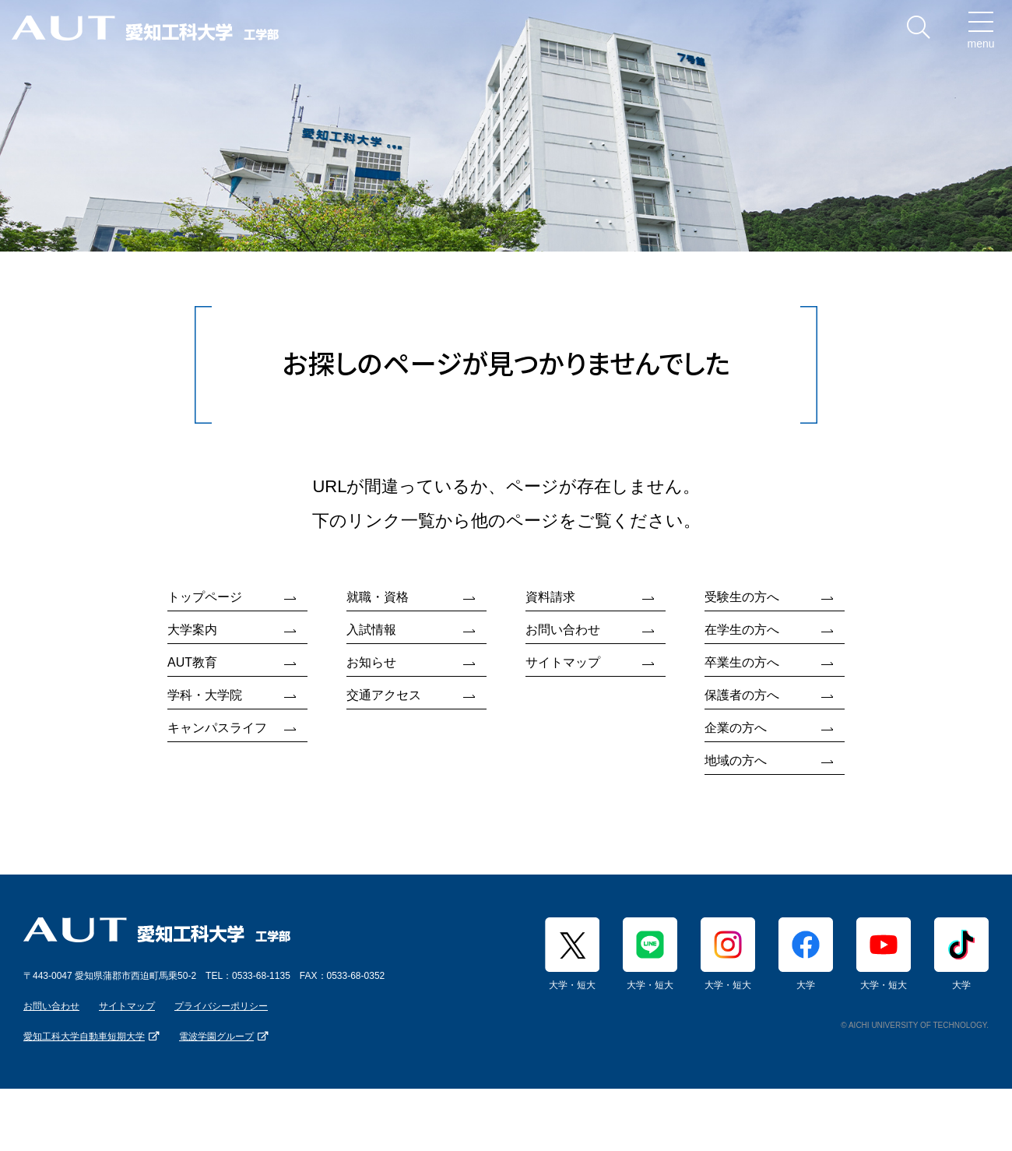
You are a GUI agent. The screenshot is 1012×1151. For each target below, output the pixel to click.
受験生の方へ (742, 597)
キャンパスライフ (217, 727)
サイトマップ (562, 662)
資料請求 (550, 597)
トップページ (204, 597)
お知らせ (371, 662)
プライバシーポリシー (221, 1006)
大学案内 (192, 629)
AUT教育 (192, 662)
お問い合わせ (562, 629)
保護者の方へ (742, 695)
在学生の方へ (742, 629)
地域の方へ (736, 760)
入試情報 (371, 629)
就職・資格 (377, 597)
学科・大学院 (204, 695)
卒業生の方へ (742, 662)
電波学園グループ (216, 1036)
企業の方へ (736, 727)
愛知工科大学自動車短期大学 (84, 1036)
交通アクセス (383, 695)
